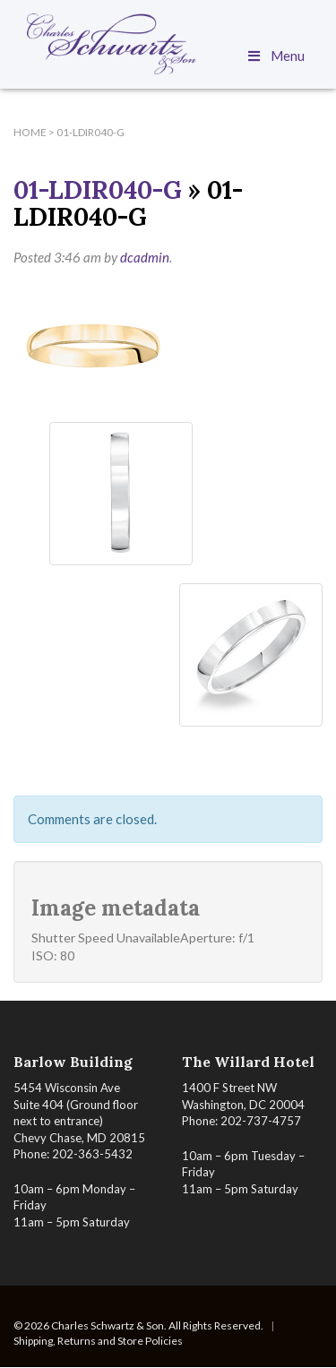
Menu (276, 55)
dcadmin (144, 257)
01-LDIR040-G (97, 190)
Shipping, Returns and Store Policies (98, 1340)
